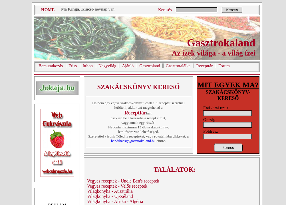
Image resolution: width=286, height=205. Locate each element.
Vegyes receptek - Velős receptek (117, 186)
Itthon (87, 65)
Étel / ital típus (215, 108)
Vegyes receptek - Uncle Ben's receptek (123, 181)
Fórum (224, 65)
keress (228, 147)
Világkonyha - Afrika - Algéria (115, 201)
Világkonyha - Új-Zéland (110, 196)
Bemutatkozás (51, 65)
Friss (73, 65)
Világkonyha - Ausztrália (110, 191)
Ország (209, 119)
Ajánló (128, 65)
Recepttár (204, 65)
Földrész (210, 131)
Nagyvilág (107, 65)
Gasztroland (149, 65)
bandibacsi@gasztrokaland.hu (133, 141)
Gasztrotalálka (178, 65)
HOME (48, 9)
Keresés (165, 9)
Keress (232, 10)
